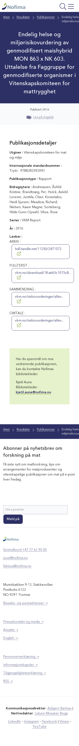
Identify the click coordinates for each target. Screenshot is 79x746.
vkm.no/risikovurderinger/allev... (39, 299)
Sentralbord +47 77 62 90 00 (25, 550)
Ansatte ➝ (10, 630)
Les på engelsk (40, 117)
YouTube (40, 726)
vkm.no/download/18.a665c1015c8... (43, 275)
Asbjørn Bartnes (59, 708)
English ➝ (10, 638)
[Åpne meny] (62, 7)
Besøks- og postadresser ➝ (25, 603)
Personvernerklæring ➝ (21, 657)
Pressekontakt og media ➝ (23, 622)
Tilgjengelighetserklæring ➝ (24, 673)
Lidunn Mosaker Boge (51, 713)
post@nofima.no (15, 558)
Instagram (31, 721)
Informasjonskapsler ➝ (20, 665)
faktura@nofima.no (17, 566)
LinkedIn (14, 721)
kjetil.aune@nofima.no (33, 392)
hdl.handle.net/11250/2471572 (38, 251)
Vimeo (64, 721)
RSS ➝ (8, 681)
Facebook (49, 721)
